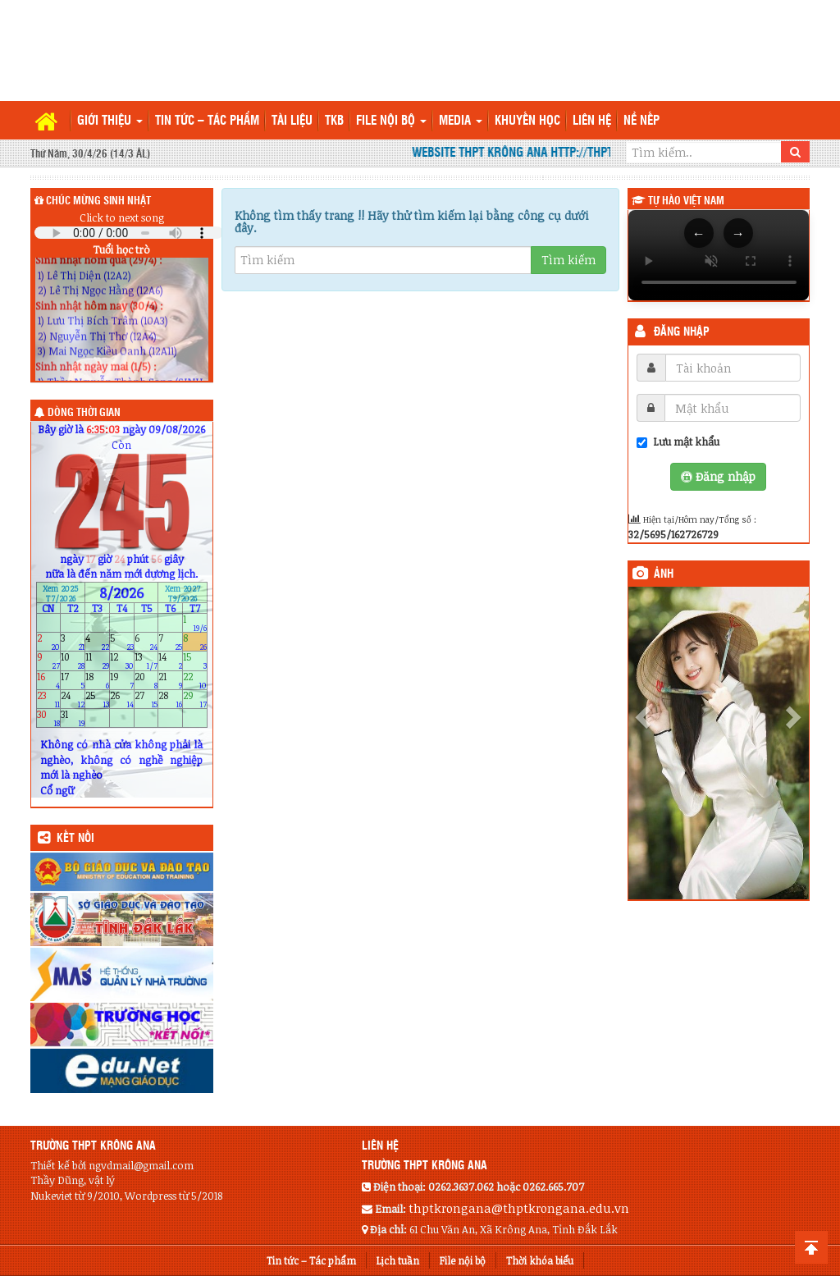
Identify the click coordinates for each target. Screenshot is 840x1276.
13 (146, 661)
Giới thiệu (110, 121)
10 (72, 661)
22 (195, 679)
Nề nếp (641, 121)
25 (97, 698)
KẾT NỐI (75, 838)
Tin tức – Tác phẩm (207, 121)
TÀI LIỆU (292, 121)
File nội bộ (391, 121)
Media (460, 121)
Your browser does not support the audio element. (128, 232)
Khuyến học (527, 121)
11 (97, 661)
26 (122, 698)
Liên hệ (592, 121)
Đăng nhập (682, 332)
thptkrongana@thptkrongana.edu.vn (519, 1208)
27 (146, 698)
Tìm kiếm (568, 260)
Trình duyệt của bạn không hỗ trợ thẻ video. (719, 255)
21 (170, 679)
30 (49, 717)
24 (72, 698)
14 (170, 661)
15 (195, 661)
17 (72, 679)
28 (170, 698)
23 (49, 698)
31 (72, 717)
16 (49, 679)
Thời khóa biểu (539, 1260)
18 (97, 679)
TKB (334, 121)
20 (146, 679)
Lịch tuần (398, 1260)
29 (195, 698)
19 (122, 679)
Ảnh (663, 574)
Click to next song (122, 217)
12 (122, 661)
